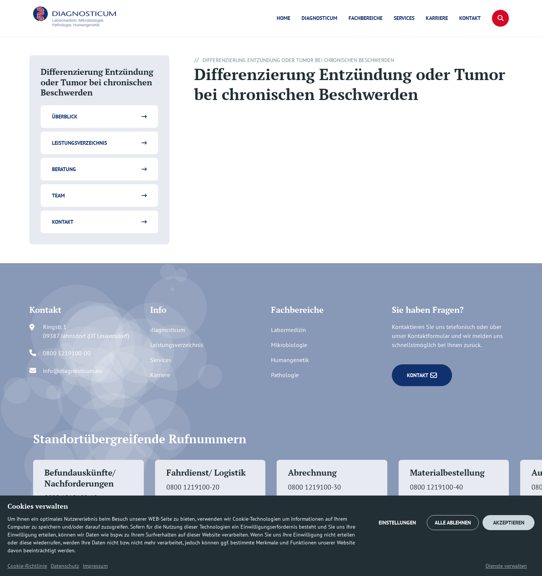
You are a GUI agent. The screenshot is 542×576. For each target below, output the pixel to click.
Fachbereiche (365, 18)
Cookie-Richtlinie (27, 565)
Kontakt (470, 18)
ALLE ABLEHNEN (453, 522)
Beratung (64, 169)
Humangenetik (290, 360)
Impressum (95, 565)
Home (283, 18)
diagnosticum (319, 18)
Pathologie (285, 375)
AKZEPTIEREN (508, 522)
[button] (500, 18)
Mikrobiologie (289, 345)
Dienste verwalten (506, 565)
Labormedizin (288, 329)
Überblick (65, 116)
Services (404, 18)
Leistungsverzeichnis (79, 142)
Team (58, 195)
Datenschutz (65, 565)
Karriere (437, 18)
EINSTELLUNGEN (397, 522)
